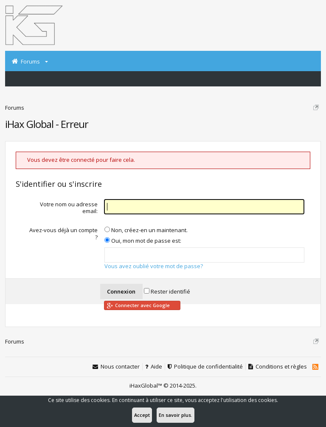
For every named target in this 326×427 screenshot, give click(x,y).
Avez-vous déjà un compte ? (63, 233)
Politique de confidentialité (208, 366)
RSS (315, 367)
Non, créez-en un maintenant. (146, 230)
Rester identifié (167, 291)
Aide (156, 366)
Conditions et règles (281, 366)
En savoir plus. (175, 415)
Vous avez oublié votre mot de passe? (153, 266)
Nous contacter (120, 366)
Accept (142, 415)
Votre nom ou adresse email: (69, 207)
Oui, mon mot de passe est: (142, 240)
